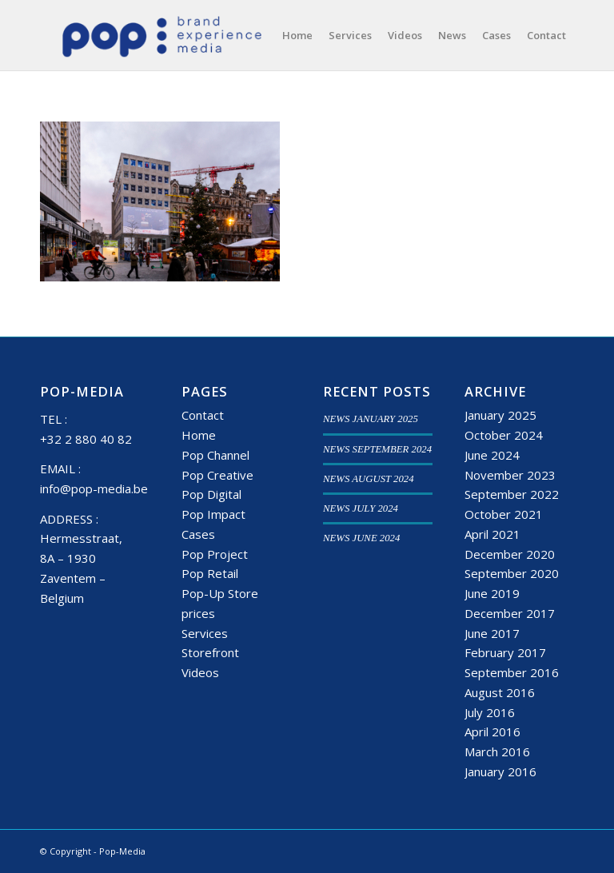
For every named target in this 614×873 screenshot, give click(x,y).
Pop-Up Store (219, 593)
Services (204, 633)
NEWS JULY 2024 (360, 508)
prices (198, 613)
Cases (198, 534)
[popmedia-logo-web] (161, 35)
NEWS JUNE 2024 (361, 538)
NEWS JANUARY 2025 (370, 419)
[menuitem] (297, 35)
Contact (202, 415)
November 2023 (510, 475)
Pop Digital (211, 494)
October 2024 (503, 435)
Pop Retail (209, 573)
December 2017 (509, 613)
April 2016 (492, 731)
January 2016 (500, 771)
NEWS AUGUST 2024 (368, 478)
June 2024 (492, 455)
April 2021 (492, 534)
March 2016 (497, 751)
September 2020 (511, 573)
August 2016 (499, 692)
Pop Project (214, 554)
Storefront (210, 652)
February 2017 (505, 652)
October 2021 (503, 514)
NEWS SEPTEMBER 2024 (377, 449)
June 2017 (492, 633)
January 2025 (500, 415)
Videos (200, 672)
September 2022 (511, 494)
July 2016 (489, 712)
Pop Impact (213, 514)
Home (198, 435)
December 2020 (509, 554)
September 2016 (511, 672)
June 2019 (492, 593)
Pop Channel (215, 455)
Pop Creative (217, 475)
